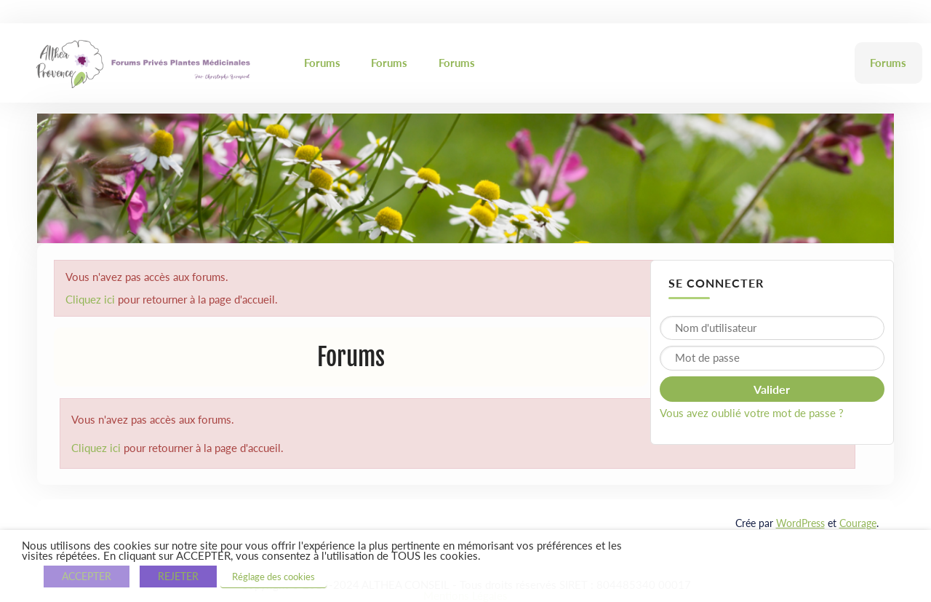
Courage (857, 523)
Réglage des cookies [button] (273, 576)
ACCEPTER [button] (86, 576)
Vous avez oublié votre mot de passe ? (752, 412)
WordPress (800, 523)
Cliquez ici (90, 299)
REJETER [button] (178, 576)
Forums (322, 62)
